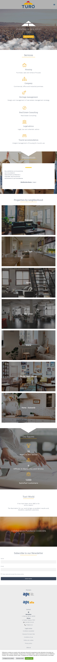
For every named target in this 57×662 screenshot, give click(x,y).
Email (2, 566)
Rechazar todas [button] (20, 658)
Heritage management (28, 97)
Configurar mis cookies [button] (8, 658)
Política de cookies (28, 640)
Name (2, 558)
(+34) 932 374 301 (29, 622)
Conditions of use (28, 637)
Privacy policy (28, 643)
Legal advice (28, 126)
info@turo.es (29, 625)
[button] (54, 4)
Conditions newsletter (28, 631)
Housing (28, 69)
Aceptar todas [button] (29, 658)
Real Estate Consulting (28, 112)
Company (28, 83)
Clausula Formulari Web (28, 634)
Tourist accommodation (28, 140)
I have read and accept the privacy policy (13, 574)
